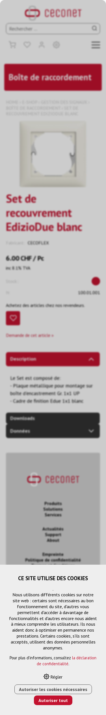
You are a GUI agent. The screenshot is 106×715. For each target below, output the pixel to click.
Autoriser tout (53, 700)
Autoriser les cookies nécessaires (53, 689)
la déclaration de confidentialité (66, 660)
